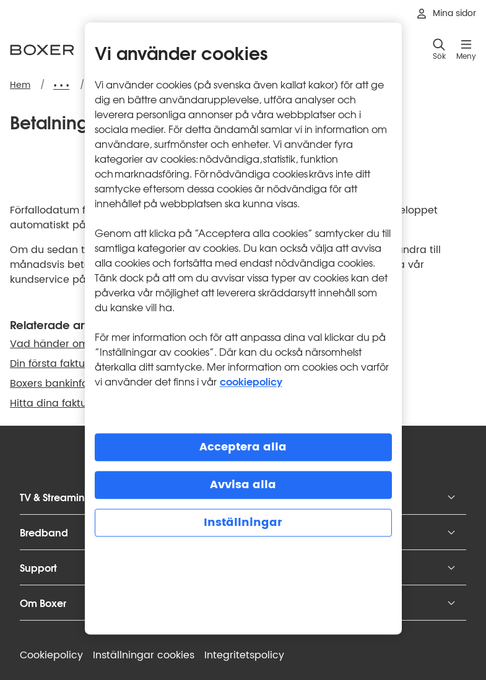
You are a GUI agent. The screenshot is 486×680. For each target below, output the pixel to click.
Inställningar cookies (143, 655)
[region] (243, 328)
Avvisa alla (243, 485)
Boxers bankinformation (68, 383)
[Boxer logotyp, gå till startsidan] (42, 50)
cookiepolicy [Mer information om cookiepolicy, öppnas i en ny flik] (251, 381)
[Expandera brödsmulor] (61, 85)
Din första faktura (52, 363)
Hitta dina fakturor (55, 403)
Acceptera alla (243, 447)
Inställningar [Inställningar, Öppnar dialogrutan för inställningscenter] (243, 523)
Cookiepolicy (51, 655)
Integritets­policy (244, 655)
